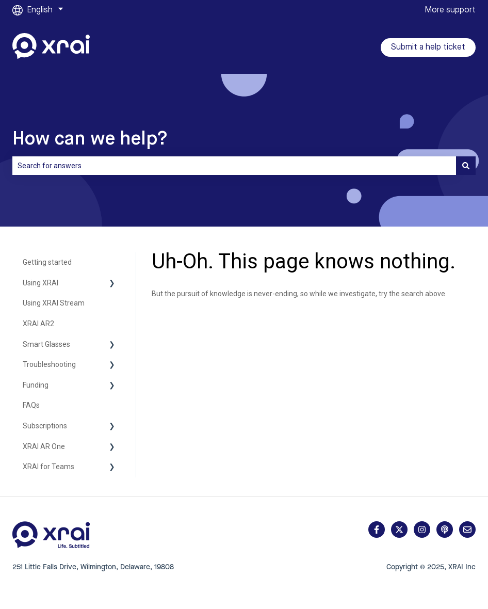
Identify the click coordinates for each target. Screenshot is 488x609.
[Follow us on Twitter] (399, 529)
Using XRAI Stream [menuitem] (54, 303)
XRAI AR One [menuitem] (44, 446)
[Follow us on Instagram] (422, 529)
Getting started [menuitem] (47, 262)
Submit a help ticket (428, 47)
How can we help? (89, 139)
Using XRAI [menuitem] (40, 283)
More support (450, 10)
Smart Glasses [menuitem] (46, 344)
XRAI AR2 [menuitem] (38, 323)
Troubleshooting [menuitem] (49, 364)
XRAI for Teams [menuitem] (48, 466)
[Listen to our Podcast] (444, 529)
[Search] (466, 165)
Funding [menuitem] (35, 385)
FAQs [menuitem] (31, 405)
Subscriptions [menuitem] (45, 426)
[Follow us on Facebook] (376, 529)
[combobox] (234, 165)
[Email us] (467, 529)
